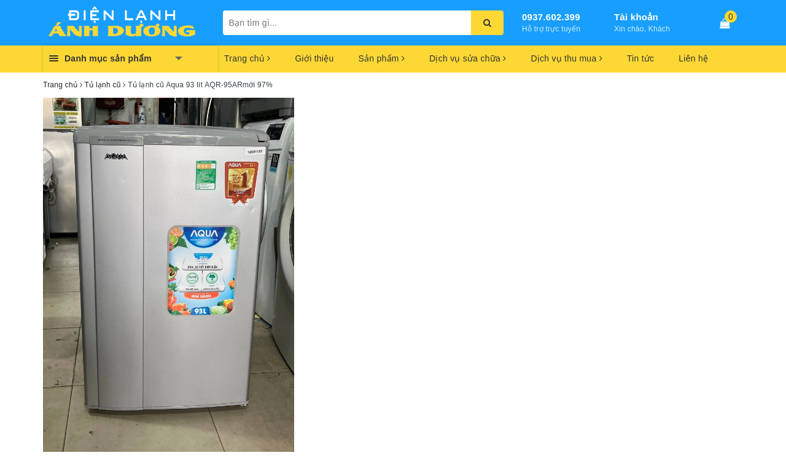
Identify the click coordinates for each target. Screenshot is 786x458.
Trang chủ (247, 58)
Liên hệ (693, 58)
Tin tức (640, 58)
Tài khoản (636, 17)
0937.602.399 (551, 17)
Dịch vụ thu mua (566, 58)
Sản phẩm (381, 58)
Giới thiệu (314, 58)
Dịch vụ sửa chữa (467, 58)
